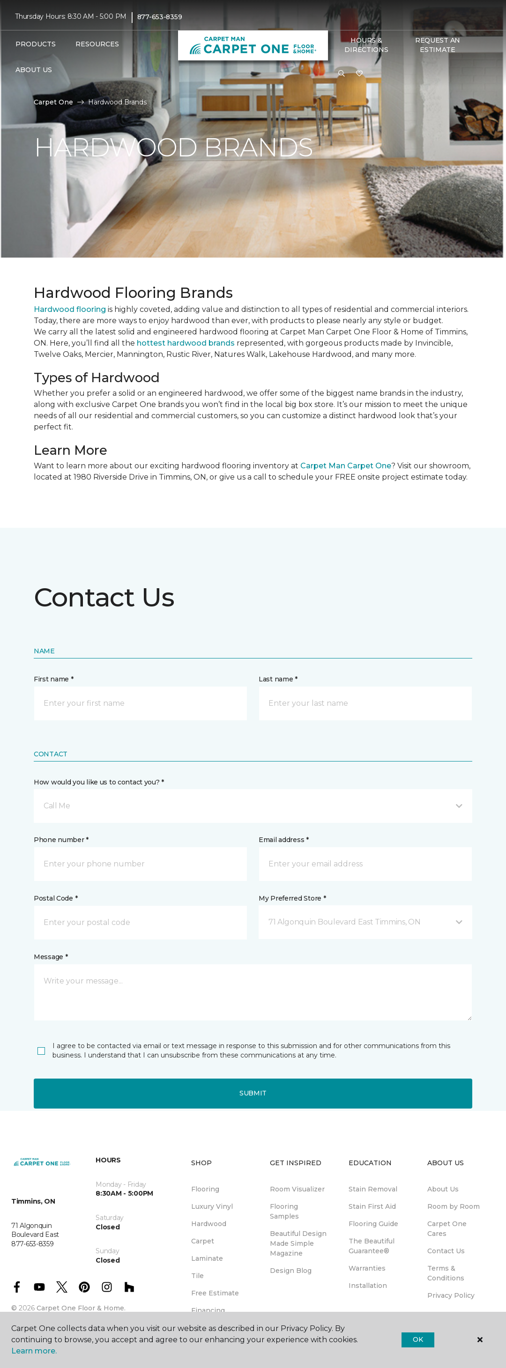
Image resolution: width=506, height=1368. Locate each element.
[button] (341, 74)
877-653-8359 (159, 17)
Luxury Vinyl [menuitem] (212, 1206)
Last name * (278, 679)
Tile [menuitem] (197, 1276)
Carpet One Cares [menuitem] (447, 1229)
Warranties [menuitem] (367, 1268)
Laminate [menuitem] (207, 1258)
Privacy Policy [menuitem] (451, 1295)
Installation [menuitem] (368, 1285)
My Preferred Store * (292, 898)
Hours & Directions (366, 45)
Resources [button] (97, 44)
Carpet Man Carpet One (345, 465)
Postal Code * (55, 898)
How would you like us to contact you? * (99, 782)
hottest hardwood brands (186, 343)
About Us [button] (33, 70)
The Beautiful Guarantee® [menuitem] (371, 1246)
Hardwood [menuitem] (208, 1224)
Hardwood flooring (70, 309)
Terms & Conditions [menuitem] (445, 1273)
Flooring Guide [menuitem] (373, 1224)
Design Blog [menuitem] (291, 1270)
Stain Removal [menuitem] (373, 1189)
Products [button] (35, 44)
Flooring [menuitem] (205, 1189)
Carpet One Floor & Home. (81, 1308)
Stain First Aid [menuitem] (372, 1206)
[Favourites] (359, 74)
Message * (50, 957)
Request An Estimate (437, 45)
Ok (418, 1339)
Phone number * (61, 839)
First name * (54, 679)
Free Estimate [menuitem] (215, 1293)
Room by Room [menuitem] (453, 1206)
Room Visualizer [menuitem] (297, 1189)
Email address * (284, 839)
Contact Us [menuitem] (446, 1251)
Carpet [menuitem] (202, 1241)
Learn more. (34, 1350)
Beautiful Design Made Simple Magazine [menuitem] (298, 1243)
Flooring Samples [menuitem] (284, 1211)
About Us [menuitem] (443, 1189)
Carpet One (53, 102)
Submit (253, 1093)
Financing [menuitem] (208, 1310)
